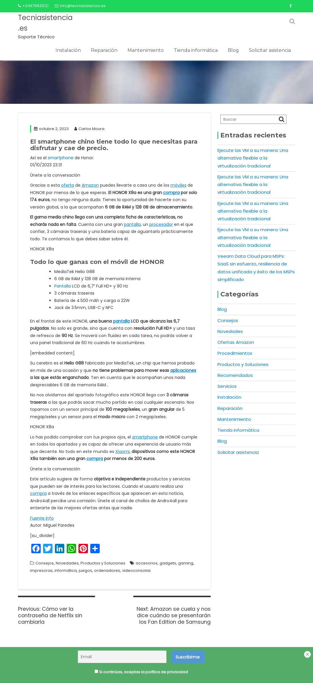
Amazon (90, 185)
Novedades (67, 563)
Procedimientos (234, 353)
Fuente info (42, 518)
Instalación (68, 50)
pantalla (132, 224)
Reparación (104, 50)
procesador (161, 224)
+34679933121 (33, 6)
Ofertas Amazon (235, 342)
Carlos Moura (89, 129)
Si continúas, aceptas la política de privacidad (141, 672)
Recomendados (235, 375)
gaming (185, 563)
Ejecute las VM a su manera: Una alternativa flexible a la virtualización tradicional (252, 158)
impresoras (41, 570)
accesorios (147, 563)
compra (171, 193)
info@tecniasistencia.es (80, 6)
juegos (85, 570)
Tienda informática (196, 50)
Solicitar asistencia (270, 50)
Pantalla (62, 286)
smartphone (60, 158)
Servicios (227, 386)
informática (66, 570)
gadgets (168, 563)
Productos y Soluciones (103, 563)
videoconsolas (136, 570)
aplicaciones (183, 370)
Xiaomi (122, 451)
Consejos (44, 563)
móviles (178, 185)
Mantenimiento (145, 50)
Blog (233, 50)
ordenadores (107, 570)
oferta (67, 185)
